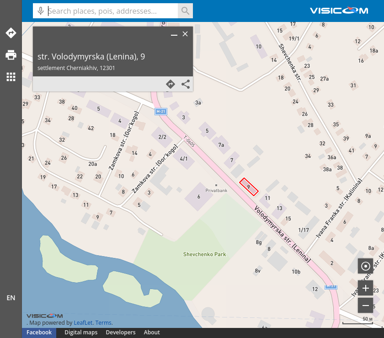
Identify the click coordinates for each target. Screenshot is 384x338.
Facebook (39, 332)
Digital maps (81, 332)
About (152, 332)
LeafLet (83, 323)
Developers (121, 332)
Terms (104, 323)
